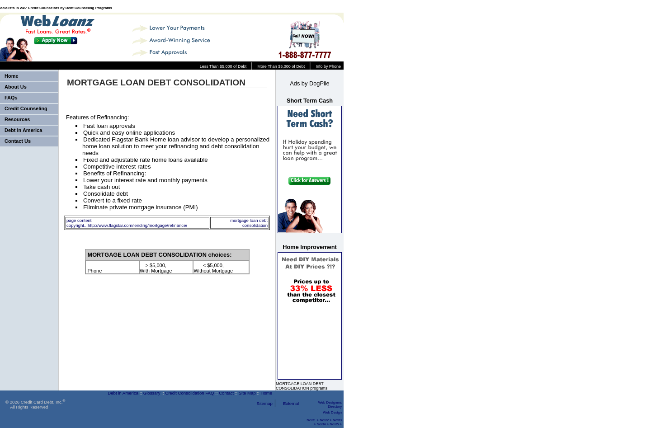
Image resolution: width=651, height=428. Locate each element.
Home (12, 76)
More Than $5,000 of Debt (281, 66)
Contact (226, 392)
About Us (16, 86)
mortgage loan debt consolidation (249, 223)
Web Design (332, 412)
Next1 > (313, 420)
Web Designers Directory (330, 404)
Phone (95, 268)
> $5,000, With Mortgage (156, 268)
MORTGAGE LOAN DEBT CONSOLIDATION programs (301, 385)
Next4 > (323, 424)
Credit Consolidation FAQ (189, 392)
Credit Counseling (26, 108)
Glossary (151, 392)
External (291, 403)
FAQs (11, 97)
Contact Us (18, 141)
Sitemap (265, 403)
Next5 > (336, 424)
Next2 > (326, 420)
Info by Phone (328, 66)
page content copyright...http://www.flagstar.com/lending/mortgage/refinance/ (126, 223)
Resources (17, 119)
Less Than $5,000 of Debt (223, 66)
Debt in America (23, 130)
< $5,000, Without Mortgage (213, 268)
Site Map (247, 392)
